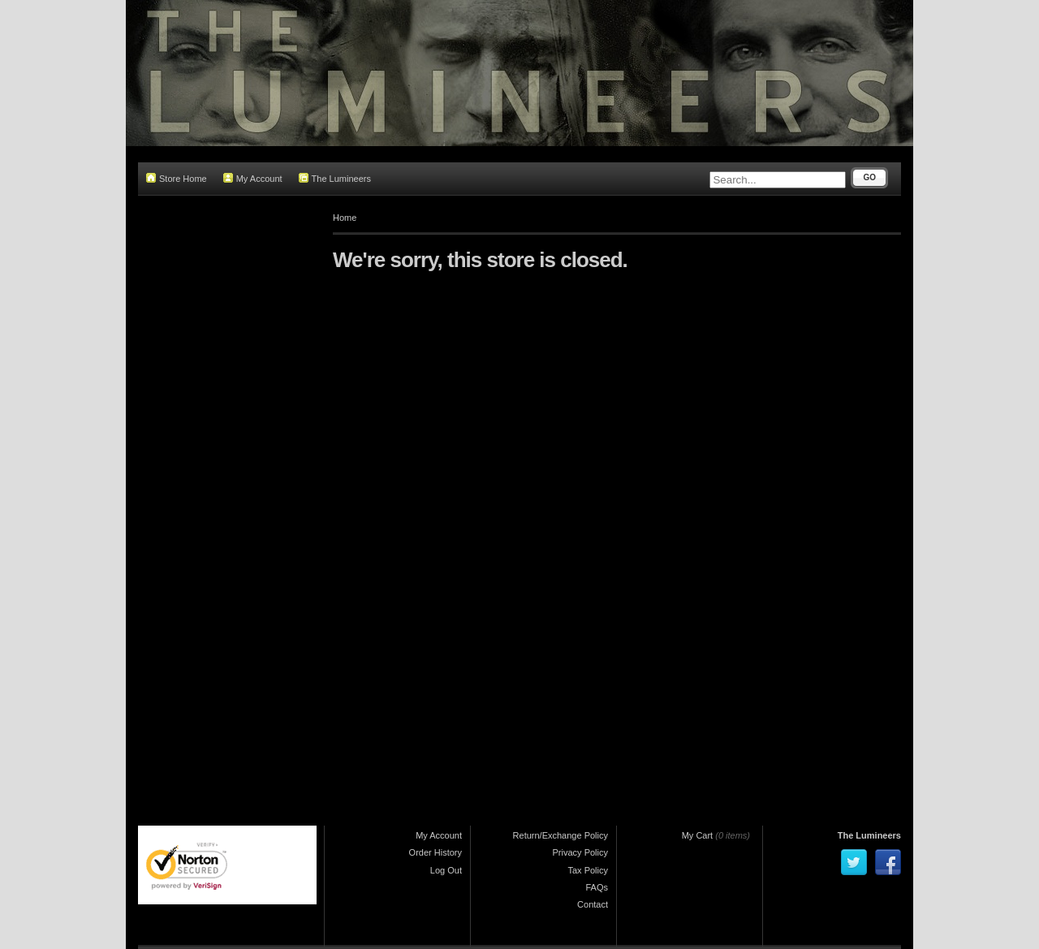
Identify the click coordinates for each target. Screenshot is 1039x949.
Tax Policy (587, 870)
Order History (435, 852)
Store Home (176, 178)
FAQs (596, 887)
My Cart (698, 835)
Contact (592, 904)
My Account (252, 178)
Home (344, 217)
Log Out (446, 870)
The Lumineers (335, 178)
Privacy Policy (580, 852)
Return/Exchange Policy (560, 835)
